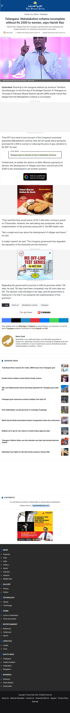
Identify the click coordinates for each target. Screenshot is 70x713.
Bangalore (7, 669)
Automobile (7, 686)
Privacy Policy (63, 698)
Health (5, 645)
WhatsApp (22, 326)
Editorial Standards (17, 698)
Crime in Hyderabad (10, 615)
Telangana (44, 14)
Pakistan (6, 572)
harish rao (15, 305)
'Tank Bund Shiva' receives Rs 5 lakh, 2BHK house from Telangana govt (28, 368)
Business (6, 679)
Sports (5, 636)
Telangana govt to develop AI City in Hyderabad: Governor (33, 155)
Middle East (7, 579)
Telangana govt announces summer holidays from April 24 (24, 399)
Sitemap (35, 702)
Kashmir (6, 575)
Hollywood (7, 632)
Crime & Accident (9, 619)
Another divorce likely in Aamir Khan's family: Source (21, 378)
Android (38, 328)
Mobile (5, 602)
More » (40, 346)
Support (53, 698)
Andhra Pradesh (9, 662)
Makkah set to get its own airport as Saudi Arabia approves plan (26, 431)
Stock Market (8, 683)
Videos (5, 592)
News (36, 14)
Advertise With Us (42, 698)
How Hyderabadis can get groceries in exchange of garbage (24, 410)
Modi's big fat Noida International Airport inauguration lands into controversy (31, 420)
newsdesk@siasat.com (41, 506)
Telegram (31, 326)
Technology (7, 605)
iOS (46, 328)
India (5, 558)
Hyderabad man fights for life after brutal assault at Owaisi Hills (26, 452)
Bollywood (7, 629)
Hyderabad (7, 666)
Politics (6, 565)
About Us (5, 698)
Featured (6, 554)
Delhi (5, 561)
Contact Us (30, 698)
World (5, 568)
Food (5, 649)
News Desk (9, 32)
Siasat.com (27, 14)
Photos (6, 589)
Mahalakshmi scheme (30, 305)
